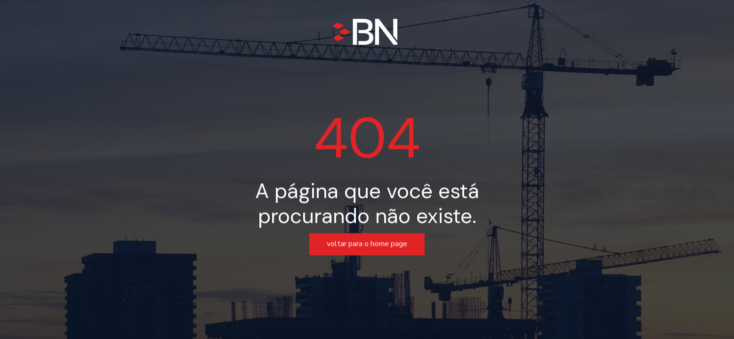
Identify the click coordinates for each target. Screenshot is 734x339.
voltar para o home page (367, 244)
